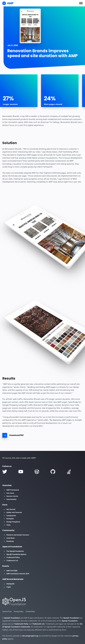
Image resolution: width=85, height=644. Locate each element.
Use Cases (9, 493)
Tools (7, 525)
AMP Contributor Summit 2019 (16, 574)
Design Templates (12, 522)
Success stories (11, 496)
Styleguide (9, 584)
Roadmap (9, 541)
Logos (7, 587)
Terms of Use (7, 611)
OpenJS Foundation (12, 618)
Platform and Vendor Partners (16, 535)
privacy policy (76, 636)
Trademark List (11, 560)
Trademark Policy (12, 557)
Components (10, 515)
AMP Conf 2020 (10, 571)
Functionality (10, 499)
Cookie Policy (30, 611)
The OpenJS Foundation (14, 551)
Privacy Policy (19, 611)
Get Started (9, 509)
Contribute (9, 538)
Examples (9, 519)
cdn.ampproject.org (29, 636)
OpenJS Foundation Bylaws (15, 554)
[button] (81, 3)
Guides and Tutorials (13, 512)
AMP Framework (11, 490)
